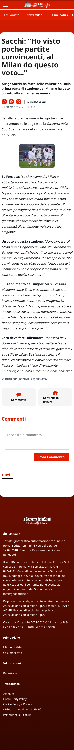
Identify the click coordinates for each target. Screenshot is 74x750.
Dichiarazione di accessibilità (22, 709)
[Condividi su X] (18, 101)
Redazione (10, 673)
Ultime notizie (59, 15)
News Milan (34, 15)
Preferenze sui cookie (17, 715)
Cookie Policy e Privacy (18, 704)
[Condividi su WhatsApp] (4, 101)
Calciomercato (12, 653)
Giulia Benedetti (36, 101)
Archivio (8, 693)
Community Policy (15, 699)
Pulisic (57, 317)
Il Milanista (11, 15)
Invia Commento (51, 457)
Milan (11, 135)
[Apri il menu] (5, 4)
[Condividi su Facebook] (11, 101)
